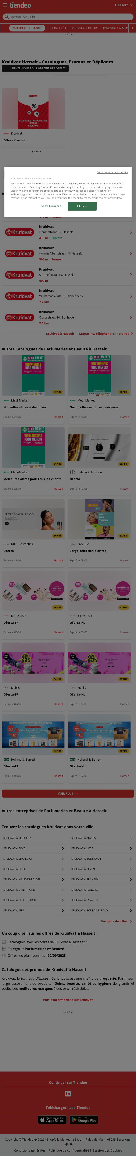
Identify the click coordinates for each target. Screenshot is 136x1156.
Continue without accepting (112, 172)
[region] (68, 192)
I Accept (82, 206)
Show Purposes (51, 205)
